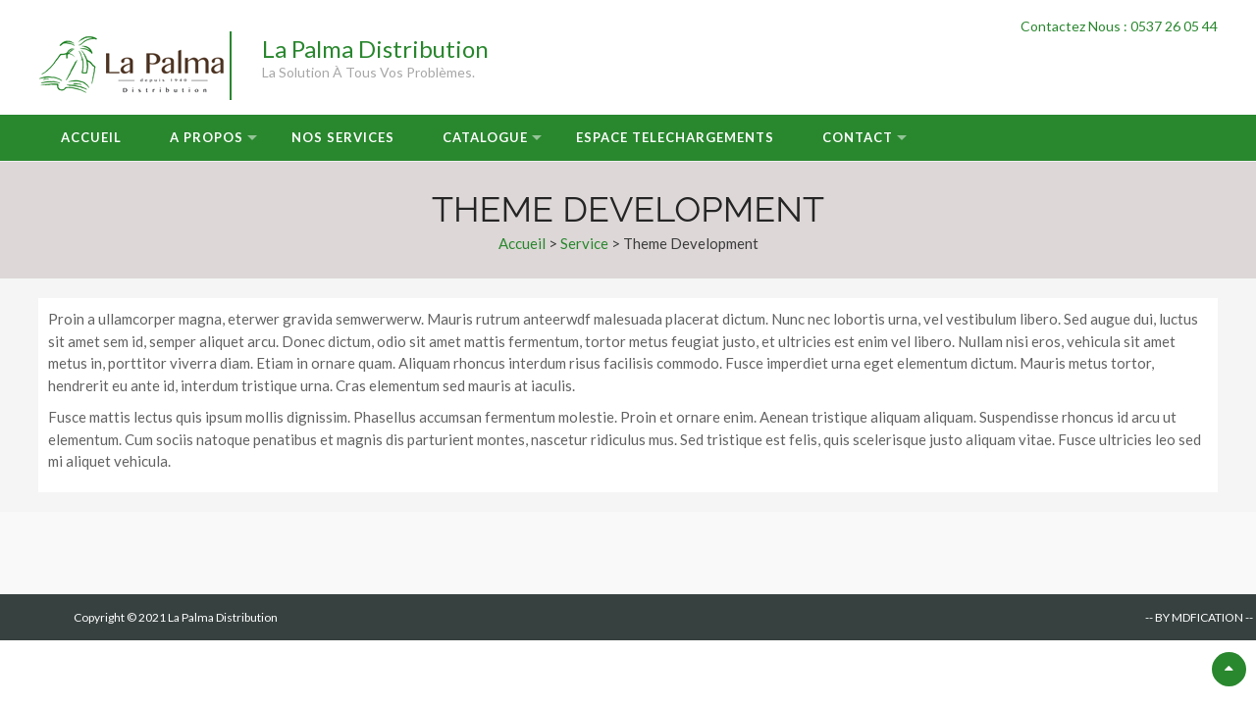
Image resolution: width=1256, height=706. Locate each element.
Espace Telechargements (675, 137)
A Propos (206, 137)
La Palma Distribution (375, 48)
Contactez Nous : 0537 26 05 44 (1119, 26)
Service (584, 243)
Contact (857, 137)
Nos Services (342, 137)
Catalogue (485, 137)
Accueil (91, 137)
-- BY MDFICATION (1194, 617)
